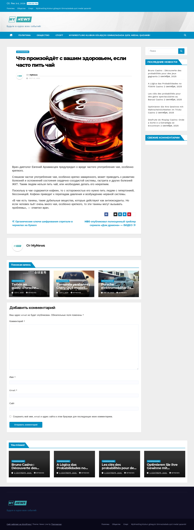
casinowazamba (18, 461)
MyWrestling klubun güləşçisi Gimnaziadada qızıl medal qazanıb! (63, 8)
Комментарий (17, 321)
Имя (12, 377)
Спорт (30, 8)
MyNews (34, 75)
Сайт (11, 403)
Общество (21, 8)
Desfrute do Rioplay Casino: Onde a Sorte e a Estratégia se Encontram (166, 122)
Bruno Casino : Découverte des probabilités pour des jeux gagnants (164, 73)
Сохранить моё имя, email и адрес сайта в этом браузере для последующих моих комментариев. (62, 416)
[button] (185, 35)
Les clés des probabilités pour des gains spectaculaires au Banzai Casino (164, 96)
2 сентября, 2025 (23, 473)
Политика (11, 8)
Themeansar (56, 524)
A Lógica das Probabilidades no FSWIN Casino (71, 468)
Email (13, 390)
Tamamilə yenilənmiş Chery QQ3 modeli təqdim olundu (73, 287)
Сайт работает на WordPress (19, 524)
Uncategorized (22, 52)
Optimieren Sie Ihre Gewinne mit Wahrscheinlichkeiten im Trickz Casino (165, 109)
